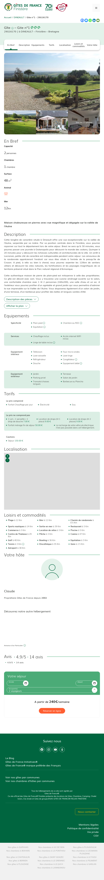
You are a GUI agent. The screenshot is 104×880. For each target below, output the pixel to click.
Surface (8, 173)
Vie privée (93, 832)
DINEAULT (19, 17)
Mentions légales (89, 824)
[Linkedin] (94, 20)
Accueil (7, 17)
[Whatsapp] (90, 20)
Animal (7, 187)
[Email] (98, 20)
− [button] (7, 460)
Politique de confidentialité (83, 828)
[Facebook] (82, 20)
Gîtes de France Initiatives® (21, 761)
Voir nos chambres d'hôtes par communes (30, 781)
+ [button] (7, 456)
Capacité (8, 146)
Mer (6, 201)
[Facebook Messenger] (86, 20)
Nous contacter (87, 811)
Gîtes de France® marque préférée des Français (33, 765)
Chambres (9, 160)
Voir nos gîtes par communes (22, 777)
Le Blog (9, 758)
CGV (96, 835)
